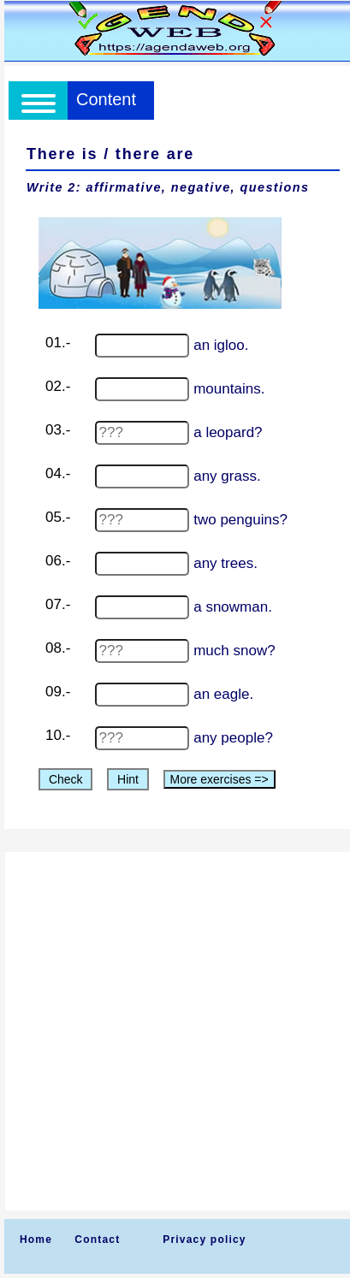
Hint (128, 779)
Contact (97, 1239)
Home (36, 1239)
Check (65, 779)
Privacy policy (204, 1239)
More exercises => (219, 779)
